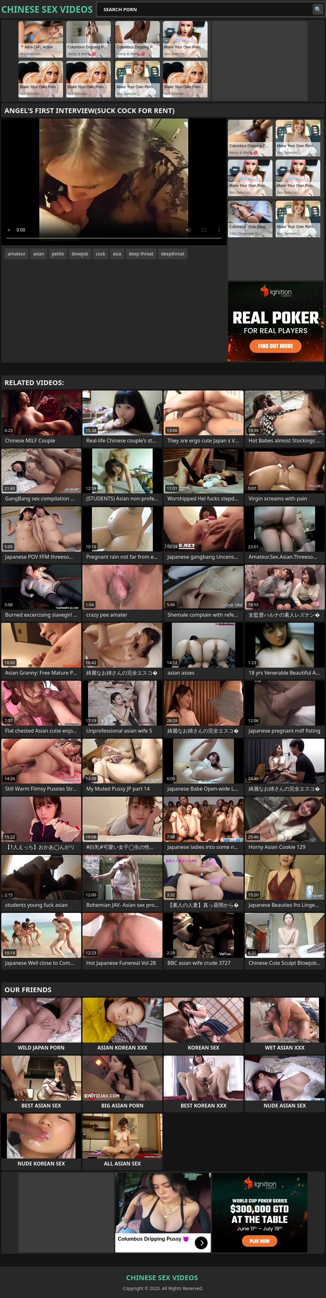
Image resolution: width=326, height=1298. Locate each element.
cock (100, 254)
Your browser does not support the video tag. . (114, 181)
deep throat (141, 254)
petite (58, 254)
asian (38, 254)
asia (117, 254)
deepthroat (173, 254)
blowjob (80, 254)
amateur (16, 254)
